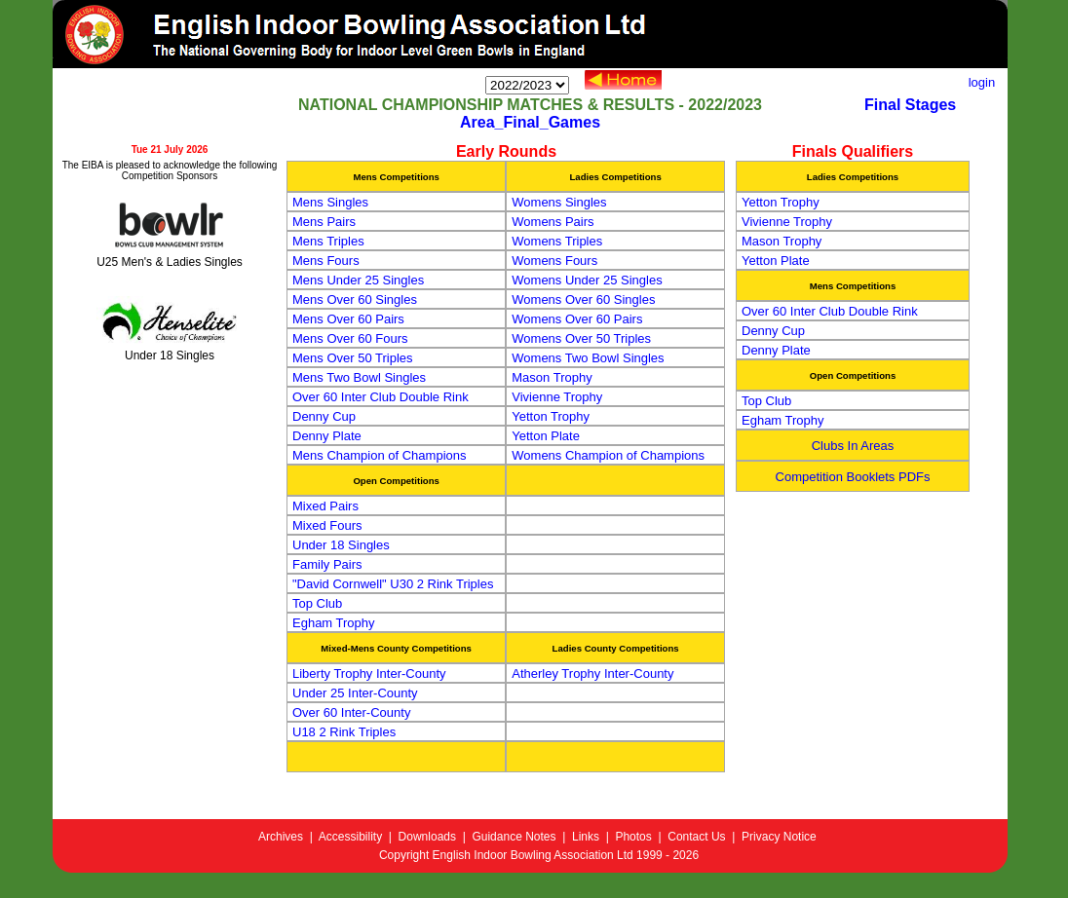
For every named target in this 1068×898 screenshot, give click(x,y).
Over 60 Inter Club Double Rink (380, 397)
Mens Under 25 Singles (358, 280)
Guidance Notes (513, 836)
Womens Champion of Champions (608, 455)
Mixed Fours (327, 525)
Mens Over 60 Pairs (348, 319)
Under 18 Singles (341, 545)
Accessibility (350, 836)
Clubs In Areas (853, 445)
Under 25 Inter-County (355, 693)
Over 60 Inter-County (351, 712)
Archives (280, 836)
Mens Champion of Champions (379, 455)
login (987, 82)
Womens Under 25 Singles (587, 280)
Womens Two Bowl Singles (588, 358)
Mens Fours (326, 260)
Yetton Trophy (551, 416)
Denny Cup (324, 416)
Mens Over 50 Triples (352, 358)
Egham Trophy (333, 623)
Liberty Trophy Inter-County (369, 673)
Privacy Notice (779, 836)
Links (585, 836)
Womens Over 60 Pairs (577, 319)
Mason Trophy (551, 377)
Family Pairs (327, 564)
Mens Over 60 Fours (350, 338)
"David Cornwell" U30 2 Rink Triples (392, 584)
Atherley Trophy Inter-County (592, 673)
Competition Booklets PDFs (853, 476)
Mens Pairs (324, 221)
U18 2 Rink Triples (344, 732)
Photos (633, 836)
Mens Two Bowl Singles (359, 377)
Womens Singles (559, 202)
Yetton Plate (546, 436)
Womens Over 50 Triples (581, 338)
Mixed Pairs (325, 506)
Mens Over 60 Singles (354, 299)
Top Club (317, 603)
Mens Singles (330, 202)
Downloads (427, 836)
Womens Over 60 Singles (583, 299)
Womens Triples (557, 241)
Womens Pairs (552, 221)
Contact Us (696, 836)
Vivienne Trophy (557, 397)
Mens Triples (328, 241)
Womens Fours (554, 260)
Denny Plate (327, 436)
